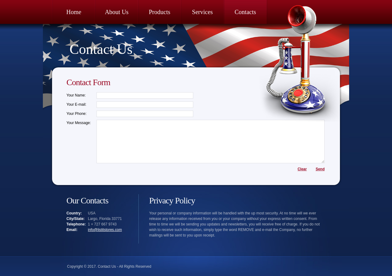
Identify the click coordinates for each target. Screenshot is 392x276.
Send (320, 169)
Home (73, 12)
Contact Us (101, 49)
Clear (302, 169)
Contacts (245, 12)
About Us (116, 12)
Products (159, 12)
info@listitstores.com (105, 230)
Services (202, 12)
